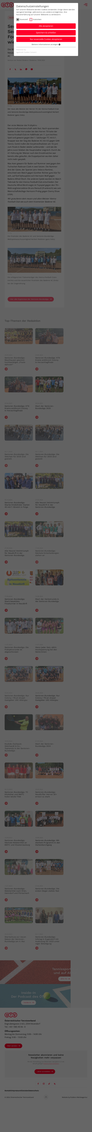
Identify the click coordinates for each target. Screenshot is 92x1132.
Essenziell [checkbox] (24, 19)
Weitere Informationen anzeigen (46, 44)
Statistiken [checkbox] (37, 19)
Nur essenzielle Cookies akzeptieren (46, 39)
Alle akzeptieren (46, 26)
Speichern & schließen (46, 32)
